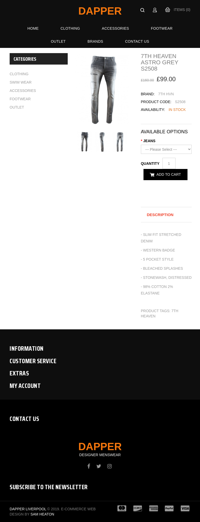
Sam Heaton (42, 514)
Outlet (58, 41)
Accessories (115, 28)
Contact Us (137, 41)
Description (160, 214)
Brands (95, 41)
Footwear (161, 28)
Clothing (70, 28)
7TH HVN (166, 94)
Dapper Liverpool (28, 509)
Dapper (100, 11)
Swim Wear (21, 82)
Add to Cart (169, 174)
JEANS (149, 141)
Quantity (151, 163)
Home (33, 28)
